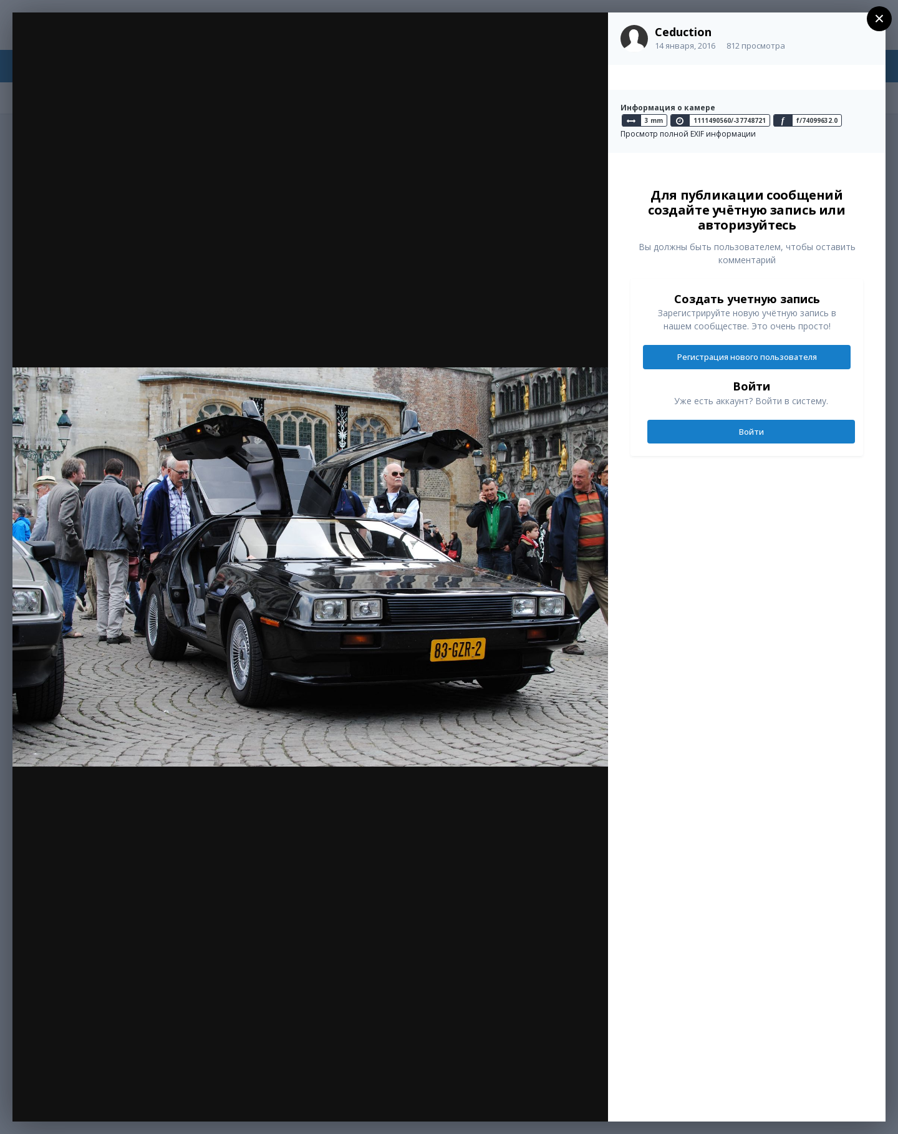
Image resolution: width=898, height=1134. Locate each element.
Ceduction (683, 31)
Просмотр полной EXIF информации (688, 133)
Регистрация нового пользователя (747, 356)
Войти (751, 431)
